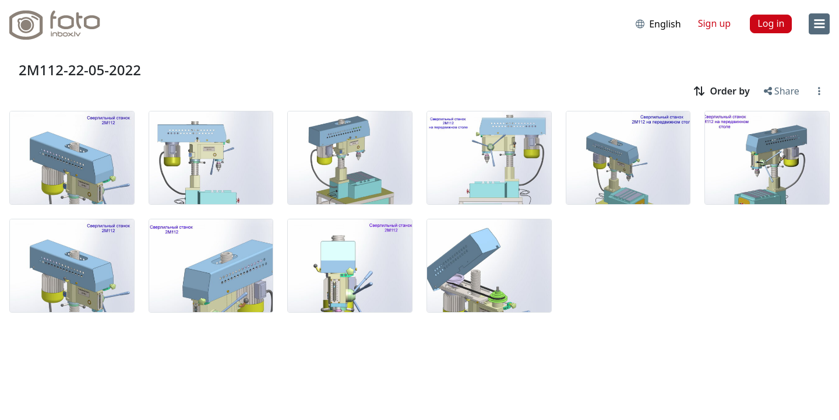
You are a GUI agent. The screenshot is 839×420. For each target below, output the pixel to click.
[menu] (819, 23)
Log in (770, 23)
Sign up (714, 23)
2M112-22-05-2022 (80, 69)
